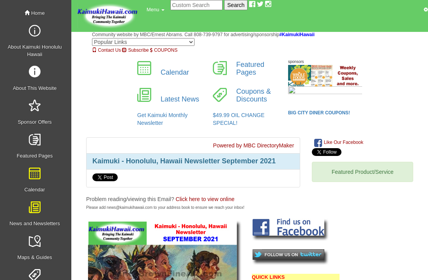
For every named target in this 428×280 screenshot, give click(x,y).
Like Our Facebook (338, 142)
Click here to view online (205, 199)
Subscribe (135, 50)
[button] (155, 9)
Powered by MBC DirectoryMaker (253, 145)
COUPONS (163, 50)
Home (34, 13)
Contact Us (106, 50)
